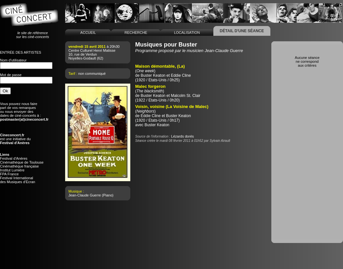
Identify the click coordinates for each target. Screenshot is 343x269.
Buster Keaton (153, 75)
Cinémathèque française (19, 166)
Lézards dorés (182, 136)
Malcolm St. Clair (185, 95)
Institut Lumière (12, 170)
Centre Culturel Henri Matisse (91, 50)
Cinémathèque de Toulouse (22, 162)
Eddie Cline (181, 75)
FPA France (9, 174)
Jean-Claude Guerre (84, 195)
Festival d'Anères (13, 158)
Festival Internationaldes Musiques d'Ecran (17, 180)
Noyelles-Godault (82, 58)
